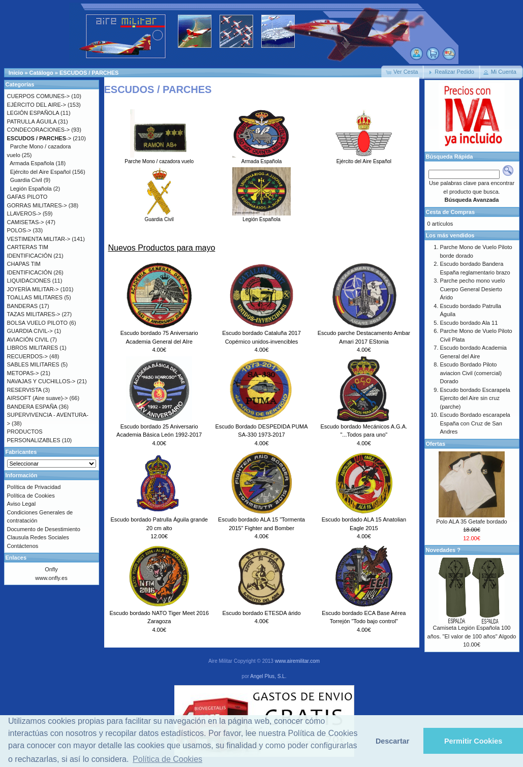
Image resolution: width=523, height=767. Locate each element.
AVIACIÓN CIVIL (28, 339)
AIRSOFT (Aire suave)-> (37, 398)
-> (39, 138)
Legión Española (261, 216)
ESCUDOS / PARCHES (89, 73)
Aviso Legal (21, 504)
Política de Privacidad (34, 487)
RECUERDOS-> (27, 356)
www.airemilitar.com (297, 661)
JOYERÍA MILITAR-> (33, 289)
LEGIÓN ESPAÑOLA (33, 113)
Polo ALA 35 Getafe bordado (471, 521)
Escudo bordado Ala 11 (469, 323)
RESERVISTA (24, 390)
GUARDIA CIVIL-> (30, 331)
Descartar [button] (392, 741)
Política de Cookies (31, 496)
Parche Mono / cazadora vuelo (159, 158)
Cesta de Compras (450, 212)
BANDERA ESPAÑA (32, 407)
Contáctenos (23, 546)
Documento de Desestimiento (43, 529)
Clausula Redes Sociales (38, 537)
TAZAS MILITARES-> (33, 314)
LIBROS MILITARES (32, 348)
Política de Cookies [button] (167, 759)
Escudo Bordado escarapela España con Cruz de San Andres (475, 423)
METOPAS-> (23, 373)
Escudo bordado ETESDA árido (261, 613)
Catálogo (41, 73)
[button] (402, 72)
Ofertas (436, 444)
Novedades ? (443, 550)
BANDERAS (22, 306)
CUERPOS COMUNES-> (38, 96)
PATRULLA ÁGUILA (31, 121)
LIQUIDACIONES (29, 281)
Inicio (16, 73)
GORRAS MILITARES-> (37, 205)
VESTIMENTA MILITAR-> (39, 239)
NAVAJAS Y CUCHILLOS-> (41, 381)
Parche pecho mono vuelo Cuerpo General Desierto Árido (472, 289)
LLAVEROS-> (24, 213)
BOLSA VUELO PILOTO (37, 323)
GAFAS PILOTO (27, 197)
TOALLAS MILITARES (35, 297)
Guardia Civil (159, 216)
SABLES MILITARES (33, 364)
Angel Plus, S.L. (268, 676)
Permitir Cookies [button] (473, 741)
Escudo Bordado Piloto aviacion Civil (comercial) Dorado (471, 372)
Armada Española (261, 158)
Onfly (51, 569)
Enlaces (16, 558)
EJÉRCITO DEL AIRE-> (36, 105)
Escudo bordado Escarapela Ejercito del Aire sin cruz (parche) (475, 398)
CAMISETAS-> (25, 222)
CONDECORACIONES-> (38, 130)
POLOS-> (19, 230)
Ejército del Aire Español (363, 158)
